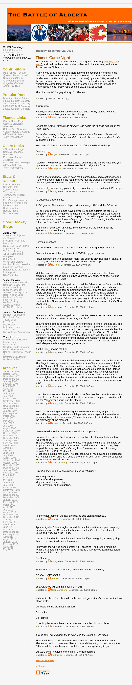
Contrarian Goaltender (14, 357)
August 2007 (9, 428)
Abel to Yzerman (11, 305)
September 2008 (11, 460)
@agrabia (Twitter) (13, 83)
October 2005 (10, 374)
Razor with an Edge (13, 295)
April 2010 (8, 507)
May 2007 (8, 421)
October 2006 (10, 403)
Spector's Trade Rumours (16, 347)
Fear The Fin (9, 300)
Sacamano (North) (13, 78)
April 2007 (8, 418)
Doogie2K (56, 168)
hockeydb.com (11, 205)
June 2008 (8, 453)
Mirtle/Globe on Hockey (15, 339)
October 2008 (10, 463)
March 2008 (9, 445)
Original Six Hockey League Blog (17, 353)
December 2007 (11, 438)
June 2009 (8, 482)
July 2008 (8, 455)
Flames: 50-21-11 (12, 50)
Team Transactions (13, 137)
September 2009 (11, 490)
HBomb (55, 265)
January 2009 (10, 470)
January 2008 (10, 440)
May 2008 (8, 450)
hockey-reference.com (15, 202)
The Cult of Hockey (13, 251)
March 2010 (9, 505)
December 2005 (11, 379)
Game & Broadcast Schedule (13, 125)
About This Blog (11, 86)
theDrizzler (56, 655)
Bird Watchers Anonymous (16, 332)
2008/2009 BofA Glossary (16, 101)
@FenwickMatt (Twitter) (15, 75)
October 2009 (10, 492)
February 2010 (10, 502)
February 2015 (10, 544)
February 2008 (10, 443)
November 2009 (11, 495)
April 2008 (8, 448)
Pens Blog (8, 322)
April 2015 (8, 547)
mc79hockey (10, 238)
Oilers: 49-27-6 (11, 52)
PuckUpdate (9, 324)
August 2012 (9, 539)
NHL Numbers (10, 213)
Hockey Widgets (11, 208)
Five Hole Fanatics (13, 267)
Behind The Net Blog (13, 349)
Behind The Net (11, 197)
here (99, 81)
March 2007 (9, 416)
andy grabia (57, 403)
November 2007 (11, 435)
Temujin (55, 519)
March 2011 (9, 524)
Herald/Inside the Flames (16, 269)
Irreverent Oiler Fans (14, 240)
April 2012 (8, 537)
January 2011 (10, 519)
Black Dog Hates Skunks (16, 246)
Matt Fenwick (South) (14, 72)
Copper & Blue (11, 248)
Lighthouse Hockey (12, 327)
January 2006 (10, 381)
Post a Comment (45, 660)
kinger (54, 154)
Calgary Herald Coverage (16, 131)
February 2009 (10, 472)
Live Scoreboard (12, 184)
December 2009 (11, 497)
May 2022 (8, 549)
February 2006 (10, 384)
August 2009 (9, 487)
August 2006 (9, 398)
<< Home (41, 666)
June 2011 (8, 527)
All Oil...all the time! (13, 254)
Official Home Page (13, 121)
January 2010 (10, 500)
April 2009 (8, 477)
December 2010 (11, 517)
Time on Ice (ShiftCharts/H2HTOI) (14, 193)
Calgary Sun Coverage (15, 129)
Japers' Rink (9, 329)
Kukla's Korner (10, 342)
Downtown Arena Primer (16, 98)
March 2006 (9, 386)
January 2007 (10, 411)
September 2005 (11, 371)
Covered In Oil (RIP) (14, 235)
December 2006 (11, 408)
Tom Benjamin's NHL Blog (16, 282)
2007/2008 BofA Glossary (16, 103)
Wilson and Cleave (13, 261)
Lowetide (8, 243)
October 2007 (10, 433)
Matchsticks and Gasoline (16, 264)
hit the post (9, 272)
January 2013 (10, 542)
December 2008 (11, 468)
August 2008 (9, 458)
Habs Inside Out (11, 317)
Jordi (53, 117)
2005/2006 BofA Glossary (16, 108)
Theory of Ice (9, 320)
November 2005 (11, 376)
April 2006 (8, 389)
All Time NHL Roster (14, 134)
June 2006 (8, 393)
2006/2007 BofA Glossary (16, 106)
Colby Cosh (9, 259)
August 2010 (9, 512)
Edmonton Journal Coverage (12, 158)
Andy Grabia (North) (13, 80)
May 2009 (8, 480)
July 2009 (8, 485)
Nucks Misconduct (12, 290)
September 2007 (11, 431)
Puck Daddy (9, 344)
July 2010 (8, 510)
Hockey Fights (10, 210)
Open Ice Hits (10, 275)
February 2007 (10, 413)
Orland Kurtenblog (12, 287)
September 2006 (11, 401)
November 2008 (11, 465)
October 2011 (10, 529)
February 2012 (10, 534)
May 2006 (8, 391)
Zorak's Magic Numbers (15, 200)
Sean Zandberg (59, 462)
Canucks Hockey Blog (14, 285)
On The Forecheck (12, 307)
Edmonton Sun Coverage (16, 162)
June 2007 (8, 423)
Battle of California (12, 297)
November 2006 (11, 406)
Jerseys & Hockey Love (15, 292)
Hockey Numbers (12, 359)
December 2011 (11, 532)
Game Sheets (10, 189)
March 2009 (9, 475)
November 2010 (11, 514)
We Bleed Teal (10, 302)
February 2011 (10, 522)
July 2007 (8, 426)
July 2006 (8, 396)
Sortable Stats (10, 187)
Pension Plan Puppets (14, 315)
